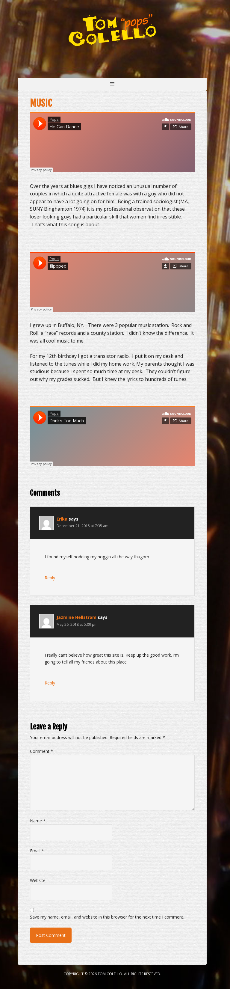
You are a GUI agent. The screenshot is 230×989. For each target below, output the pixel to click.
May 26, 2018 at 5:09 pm (77, 624)
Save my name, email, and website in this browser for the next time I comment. (107, 917)
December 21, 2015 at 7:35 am (82, 525)
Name (38, 821)
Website (38, 880)
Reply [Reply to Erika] (50, 578)
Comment (41, 751)
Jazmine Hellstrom (76, 617)
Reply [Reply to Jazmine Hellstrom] (50, 683)
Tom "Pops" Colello (112, 30)
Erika (62, 519)
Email (37, 851)
